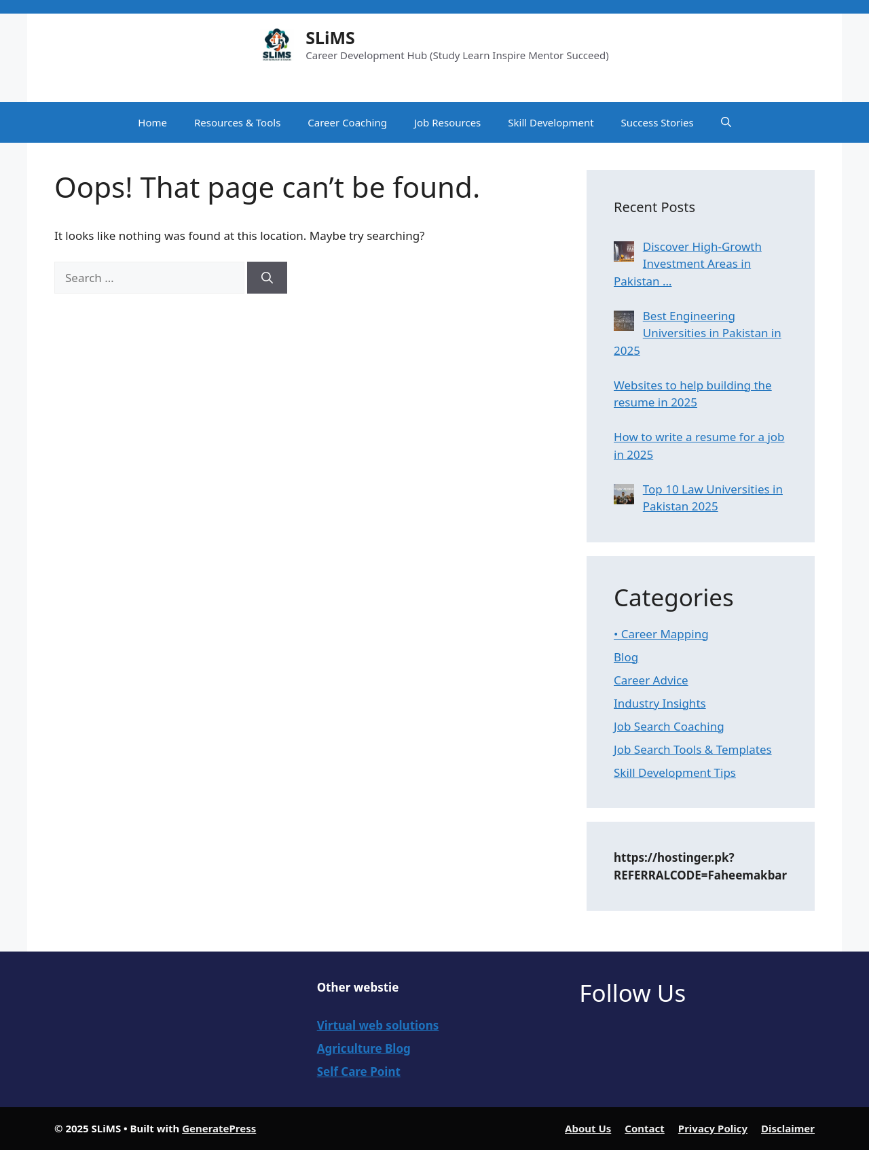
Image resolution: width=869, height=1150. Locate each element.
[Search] (267, 278)
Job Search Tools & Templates (693, 749)
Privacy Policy (712, 1128)
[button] (726, 122)
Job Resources (447, 122)
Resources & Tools (237, 122)
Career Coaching (347, 122)
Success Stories (657, 122)
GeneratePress (219, 1128)
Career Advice (651, 680)
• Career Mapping (661, 634)
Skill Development (550, 122)
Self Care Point (359, 1071)
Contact (645, 1128)
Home (152, 122)
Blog (626, 657)
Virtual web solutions (378, 1025)
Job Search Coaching (669, 726)
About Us (588, 1128)
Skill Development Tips (675, 772)
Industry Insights (660, 703)
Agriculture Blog (364, 1048)
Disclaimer (788, 1128)
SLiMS (330, 37)
